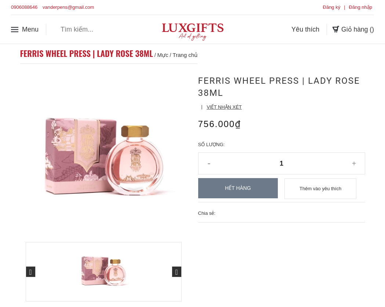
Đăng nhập (360, 7)
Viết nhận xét (224, 107)
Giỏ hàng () (352, 29)
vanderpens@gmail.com (68, 7)
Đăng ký (332, 7)
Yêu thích (305, 29)
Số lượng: (211, 144)
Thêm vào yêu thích (320, 188)
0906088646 (24, 7)
